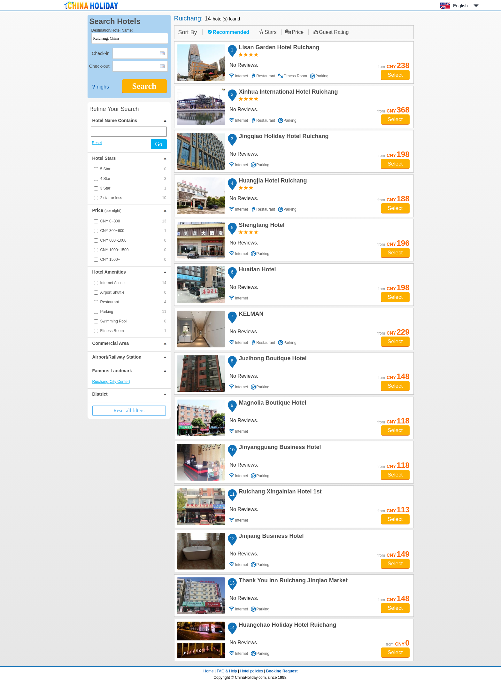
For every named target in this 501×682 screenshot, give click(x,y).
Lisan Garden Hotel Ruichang (278, 48)
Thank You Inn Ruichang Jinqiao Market (292, 581)
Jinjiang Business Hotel (270, 537)
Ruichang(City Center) (111, 381)
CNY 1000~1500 (133, 250)
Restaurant (133, 302)
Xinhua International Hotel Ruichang (287, 93)
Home (209, 671)
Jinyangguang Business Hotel (279, 448)
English (460, 5)
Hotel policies (251, 671)
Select (395, 75)
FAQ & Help (227, 671)
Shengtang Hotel (261, 226)
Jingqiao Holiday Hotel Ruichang (283, 137)
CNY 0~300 (133, 221)
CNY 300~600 (133, 231)
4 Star (133, 178)
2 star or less (133, 198)
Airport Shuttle (133, 292)
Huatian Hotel (256, 270)
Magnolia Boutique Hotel (271, 403)
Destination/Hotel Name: (112, 30)
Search (144, 86)
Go (158, 144)
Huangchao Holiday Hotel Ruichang (286, 626)
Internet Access (133, 283)
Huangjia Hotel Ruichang (272, 181)
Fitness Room (133, 331)
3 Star (133, 188)
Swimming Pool (133, 321)
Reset (97, 143)
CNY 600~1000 (133, 240)
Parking (133, 311)
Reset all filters (128, 410)
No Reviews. (244, 65)
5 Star (133, 169)
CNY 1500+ (133, 259)
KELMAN (250, 315)
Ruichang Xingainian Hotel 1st (279, 492)
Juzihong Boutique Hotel (272, 359)
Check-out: (100, 66)
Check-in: (101, 53)
